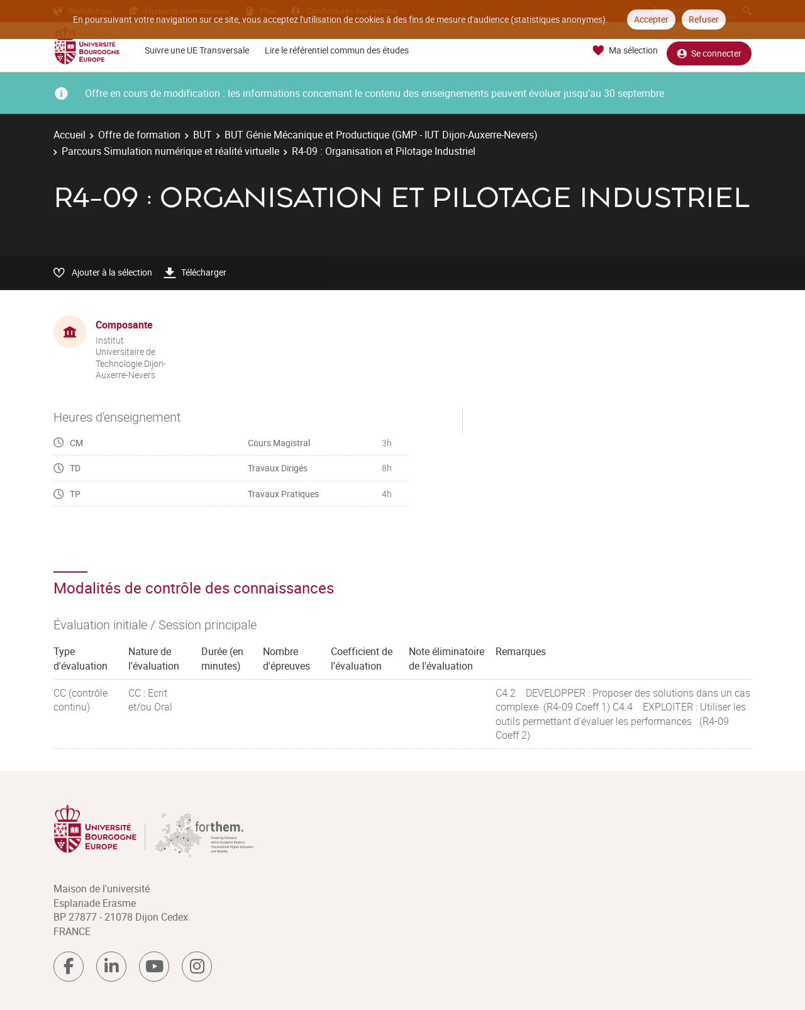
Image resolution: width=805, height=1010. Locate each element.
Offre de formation (139, 135)
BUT (202, 135)
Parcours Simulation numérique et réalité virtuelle (170, 151)
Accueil (69, 135)
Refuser (704, 19)
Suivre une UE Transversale (197, 50)
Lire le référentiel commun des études (337, 50)
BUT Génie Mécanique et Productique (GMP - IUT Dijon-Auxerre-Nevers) (381, 135)
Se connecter (709, 51)
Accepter (651, 19)
